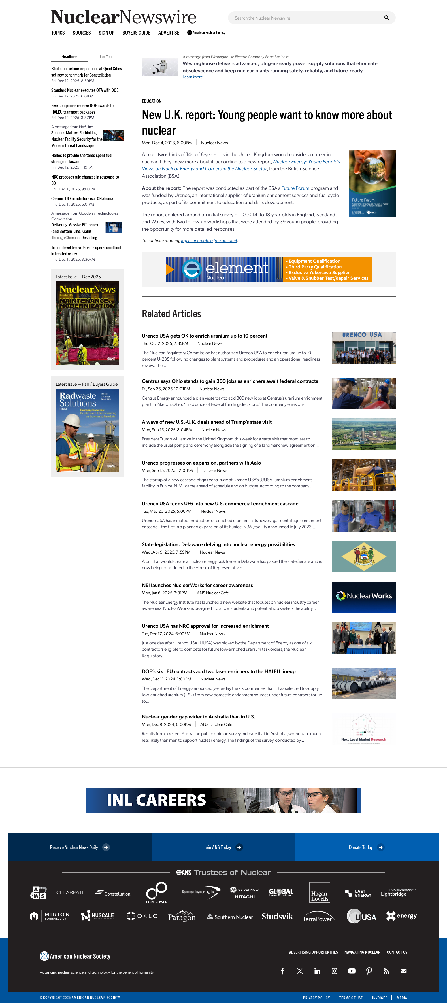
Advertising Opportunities (313, 952)
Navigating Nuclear (362, 952)
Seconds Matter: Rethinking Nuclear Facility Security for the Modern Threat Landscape (77, 139)
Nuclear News (214, 142)
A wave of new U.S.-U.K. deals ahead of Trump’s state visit (207, 421)
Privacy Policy (316, 997)
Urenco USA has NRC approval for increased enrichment (205, 625)
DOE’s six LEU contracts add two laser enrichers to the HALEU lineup (219, 671)
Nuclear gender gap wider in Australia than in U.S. (199, 716)
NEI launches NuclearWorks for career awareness (197, 585)
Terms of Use (351, 997)
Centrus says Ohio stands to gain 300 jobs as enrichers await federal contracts (230, 381)
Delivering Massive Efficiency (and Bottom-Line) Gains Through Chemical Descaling (74, 231)
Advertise (168, 32)
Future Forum (295, 188)
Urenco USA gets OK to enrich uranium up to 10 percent (204, 335)
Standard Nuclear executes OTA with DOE (84, 90)
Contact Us (397, 952)
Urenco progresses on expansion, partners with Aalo (201, 462)
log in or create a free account (209, 240)
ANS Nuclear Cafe (213, 592)
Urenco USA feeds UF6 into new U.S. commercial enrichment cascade (220, 503)
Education (151, 101)
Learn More (193, 76)
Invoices (380, 997)
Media (402, 997)
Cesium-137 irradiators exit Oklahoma (82, 198)
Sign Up (106, 32)
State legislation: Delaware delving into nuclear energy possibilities (218, 544)
